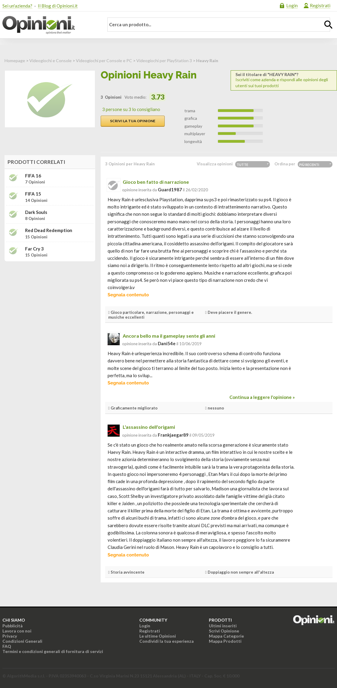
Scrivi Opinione (224, 630)
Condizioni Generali (22, 641)
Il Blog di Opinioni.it (58, 5)
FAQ (6, 646)
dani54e (167, 343)
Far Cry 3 (34, 248)
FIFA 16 (33, 175)
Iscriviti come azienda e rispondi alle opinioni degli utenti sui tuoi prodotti (283, 80)
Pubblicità (12, 625)
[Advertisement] (50, 304)
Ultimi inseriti (223, 625)
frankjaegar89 (173, 435)
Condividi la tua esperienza (166, 641)
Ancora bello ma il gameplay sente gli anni (169, 336)
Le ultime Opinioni (157, 636)
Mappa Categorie (226, 636)
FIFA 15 (33, 193)
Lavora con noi (16, 630)
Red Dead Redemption (48, 230)
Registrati (320, 5)
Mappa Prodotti (225, 641)
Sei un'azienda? (17, 5)
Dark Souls (36, 212)
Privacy (9, 636)
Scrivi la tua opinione (132, 121)
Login (292, 5)
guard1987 (170, 189)
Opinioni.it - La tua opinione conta (49, 25)
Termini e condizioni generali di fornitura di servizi (52, 651)
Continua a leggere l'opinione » (262, 397)
